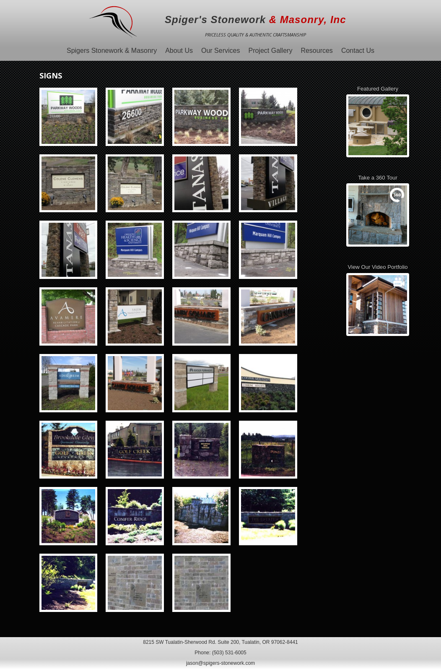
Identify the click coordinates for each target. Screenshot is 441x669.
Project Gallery (270, 50)
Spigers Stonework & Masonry (112, 50)
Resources (316, 50)
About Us (179, 50)
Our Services (220, 50)
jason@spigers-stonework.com (220, 663)
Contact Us (357, 50)
